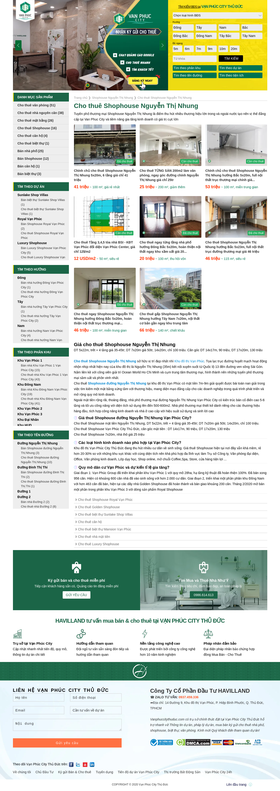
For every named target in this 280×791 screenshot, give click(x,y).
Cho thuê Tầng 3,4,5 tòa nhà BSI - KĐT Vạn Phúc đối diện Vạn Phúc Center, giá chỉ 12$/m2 (104, 246)
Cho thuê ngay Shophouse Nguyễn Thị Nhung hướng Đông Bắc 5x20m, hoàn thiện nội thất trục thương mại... (104, 318)
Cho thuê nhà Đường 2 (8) (38, 506)
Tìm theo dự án (230, 68)
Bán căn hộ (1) (29, 166)
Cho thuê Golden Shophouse (99, 507)
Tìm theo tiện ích (231, 75)
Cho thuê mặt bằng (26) (36, 120)
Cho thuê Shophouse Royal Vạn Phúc (105, 500)
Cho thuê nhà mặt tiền (94, 537)
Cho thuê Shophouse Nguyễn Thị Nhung (105, 361)
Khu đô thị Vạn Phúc (189, 361)
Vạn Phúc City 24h (218, 773)
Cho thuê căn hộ (90, 522)
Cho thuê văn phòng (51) (36, 105)
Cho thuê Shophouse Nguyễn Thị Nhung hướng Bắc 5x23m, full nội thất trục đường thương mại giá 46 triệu (234, 246)
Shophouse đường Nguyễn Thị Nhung (117, 383)
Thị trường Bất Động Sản (182, 773)
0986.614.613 (204, 595)
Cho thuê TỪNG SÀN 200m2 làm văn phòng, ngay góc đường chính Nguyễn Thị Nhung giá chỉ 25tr (169, 175)
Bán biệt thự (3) (29, 174)
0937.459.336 (189, 697)
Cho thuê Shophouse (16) (37, 128)
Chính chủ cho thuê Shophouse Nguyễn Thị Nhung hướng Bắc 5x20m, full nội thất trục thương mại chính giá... (236, 175)
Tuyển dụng (104, 773)
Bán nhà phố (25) (31, 151)
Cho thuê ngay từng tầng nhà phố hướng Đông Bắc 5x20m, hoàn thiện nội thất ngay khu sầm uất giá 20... (170, 246)
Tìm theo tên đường (188, 75)
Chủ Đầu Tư (45, 773)
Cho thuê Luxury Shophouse (98, 544)
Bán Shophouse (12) (33, 158)
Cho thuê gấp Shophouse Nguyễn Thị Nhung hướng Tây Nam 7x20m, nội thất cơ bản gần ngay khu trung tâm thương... (170, 319)
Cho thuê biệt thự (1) (33, 143)
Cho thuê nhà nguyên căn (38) (41, 113)
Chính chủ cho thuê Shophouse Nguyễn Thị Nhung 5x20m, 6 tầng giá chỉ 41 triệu (105, 175)
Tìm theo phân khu (187, 68)
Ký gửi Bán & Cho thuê (74, 773)
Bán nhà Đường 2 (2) (35, 502)
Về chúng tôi (22, 773)
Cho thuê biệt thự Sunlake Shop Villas (105, 514)
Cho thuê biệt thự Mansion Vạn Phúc (104, 529)
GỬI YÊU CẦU (76, 595)
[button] (87, 85)
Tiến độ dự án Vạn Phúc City (138, 773)
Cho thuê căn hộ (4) (33, 136)
